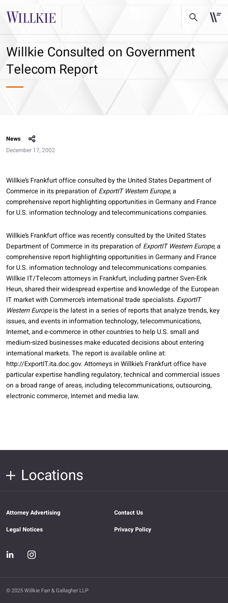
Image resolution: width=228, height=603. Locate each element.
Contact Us (128, 512)
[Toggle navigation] (215, 17)
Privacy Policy (132, 529)
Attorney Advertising (33, 512)
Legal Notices (24, 529)
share (32, 139)
